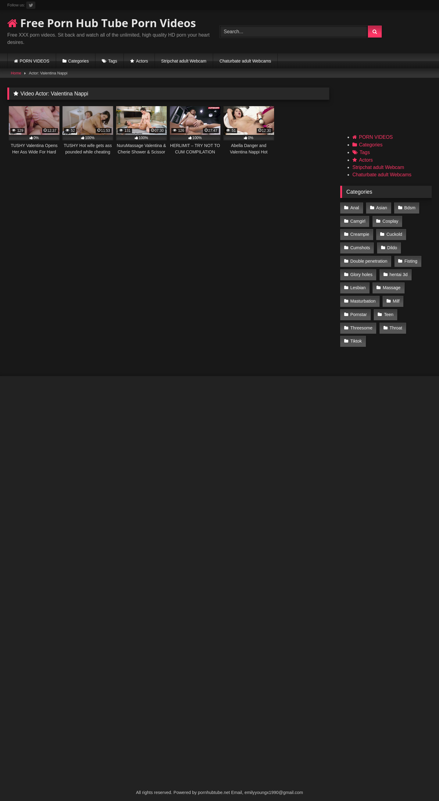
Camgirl (358, 220)
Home (16, 73)
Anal (354, 207)
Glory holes (361, 272)
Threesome (361, 323)
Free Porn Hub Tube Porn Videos (101, 23)
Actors (142, 61)
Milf (395, 298)
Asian (381, 207)
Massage (391, 284)
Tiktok (356, 336)
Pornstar (358, 310)
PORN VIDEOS (34, 61)
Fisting (410, 259)
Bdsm (409, 207)
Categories (78, 61)
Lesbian (358, 284)
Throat (395, 323)
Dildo (392, 246)
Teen (388, 310)
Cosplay (390, 220)
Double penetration (368, 259)
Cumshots (360, 246)
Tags (112, 61)
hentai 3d (398, 272)
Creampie (359, 233)
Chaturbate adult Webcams (245, 61)
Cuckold (394, 233)
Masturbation (363, 298)
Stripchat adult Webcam (183, 61)
